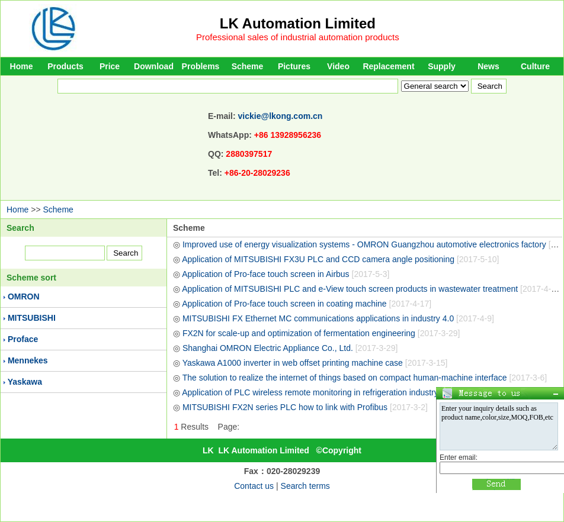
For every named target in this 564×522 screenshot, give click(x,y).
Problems (201, 66)
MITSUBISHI (32, 318)
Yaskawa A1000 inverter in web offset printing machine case (315, 363)
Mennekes (28, 360)
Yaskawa (25, 381)
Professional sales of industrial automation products (297, 37)
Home (21, 66)
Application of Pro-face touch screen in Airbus (285, 274)
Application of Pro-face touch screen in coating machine (306, 303)
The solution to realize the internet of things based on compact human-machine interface (364, 377)
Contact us (254, 486)
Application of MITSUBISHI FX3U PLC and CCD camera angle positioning (340, 259)
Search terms (305, 486)
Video (338, 66)
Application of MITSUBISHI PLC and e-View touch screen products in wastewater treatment (372, 289)
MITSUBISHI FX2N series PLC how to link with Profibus (305, 407)
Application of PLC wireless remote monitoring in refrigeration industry (330, 392)
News (488, 66)
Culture (535, 66)
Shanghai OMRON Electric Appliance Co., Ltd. (290, 348)
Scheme (248, 66)
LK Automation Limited (298, 23)
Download (154, 66)
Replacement (388, 66)
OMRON (24, 296)
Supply (442, 66)
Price (110, 66)
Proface (23, 339)
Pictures (294, 66)
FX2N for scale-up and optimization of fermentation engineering (321, 333)
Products (65, 66)
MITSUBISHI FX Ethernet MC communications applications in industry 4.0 (338, 318)
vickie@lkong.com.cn (280, 116)
